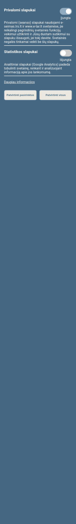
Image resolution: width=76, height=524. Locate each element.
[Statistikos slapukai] (66, 53)
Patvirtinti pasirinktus (20, 95)
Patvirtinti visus (56, 95)
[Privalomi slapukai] (66, 11)
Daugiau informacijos (19, 82)
